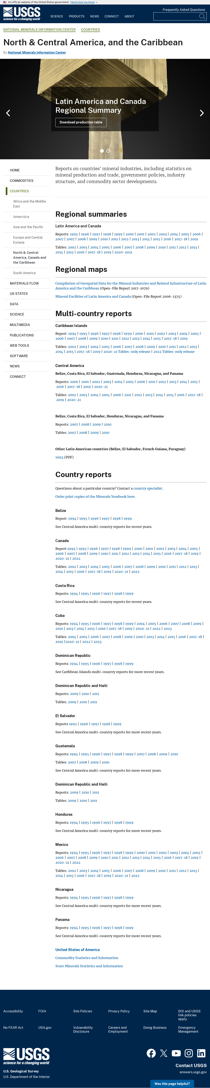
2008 (82, 239)
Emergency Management (188, 1029)
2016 (167, 239)
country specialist (148, 488)
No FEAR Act (13, 1028)
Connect (112, 16)
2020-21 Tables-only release (127, 352)
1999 (118, 234)
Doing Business (155, 1028)
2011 (114, 239)
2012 (125, 239)
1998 (107, 234)
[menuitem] (57, 14)
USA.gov (44, 1028)
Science (56, 16)
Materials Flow (24, 283)
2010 (104, 239)
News (94, 16)
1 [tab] (102, 151)
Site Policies (82, 1011)
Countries (90, 30)
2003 (163, 234)
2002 (151, 234)
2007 (59, 239)
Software (19, 356)
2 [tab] (108, 151)
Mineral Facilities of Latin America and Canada (93, 296)
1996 (85, 234)
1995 (74, 234)
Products (76, 16)
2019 (194, 239)
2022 (76, 558)
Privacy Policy (119, 1011)
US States (19, 294)
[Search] (203, 16)
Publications (22, 335)
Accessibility (13, 1011)
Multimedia (20, 325)
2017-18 (180, 239)
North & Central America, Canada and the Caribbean (29, 257)
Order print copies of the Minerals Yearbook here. (95, 496)
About (129, 16)
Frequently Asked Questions (184, 10)
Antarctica (21, 217)
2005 (185, 234)
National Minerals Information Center (39, 30)
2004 (174, 234)
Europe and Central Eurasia (28, 240)
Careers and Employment (118, 1029)
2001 (140, 234)
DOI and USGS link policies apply (189, 1015)
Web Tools (19, 345)
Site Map (150, 1011)
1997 (96, 234)
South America (24, 273)
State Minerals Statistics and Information (89, 966)
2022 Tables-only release (174, 352)
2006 (196, 234)
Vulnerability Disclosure (83, 1029)
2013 (135, 239)
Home (15, 170)
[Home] (21, 20)
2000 (130, 234)
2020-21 (101, 387)
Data (14, 304)
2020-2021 (123, 252)
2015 (156, 239)
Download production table (81, 122)
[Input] (180, 16)
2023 (168, 629)
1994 (72, 334)
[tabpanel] (105, 109)
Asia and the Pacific (28, 227)
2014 (146, 239)
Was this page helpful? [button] (172, 1084)
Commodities (21, 181)
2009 (93, 239)
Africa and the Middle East (29, 203)
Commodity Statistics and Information (86, 958)
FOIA (42, 1011)
